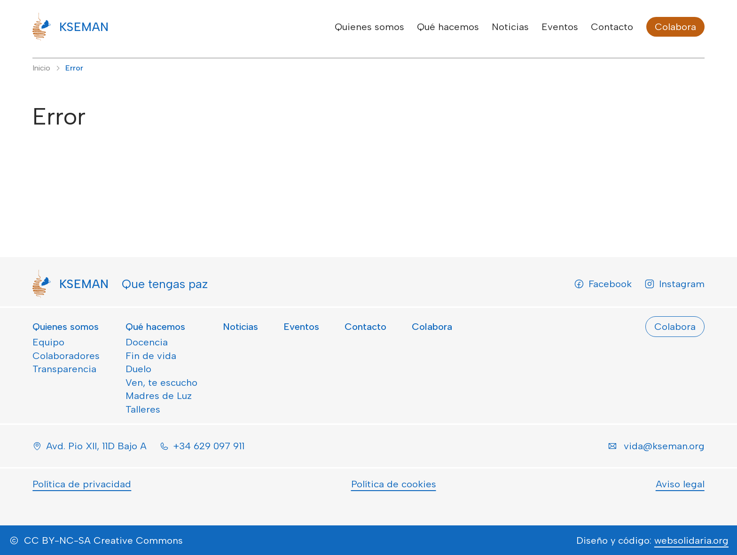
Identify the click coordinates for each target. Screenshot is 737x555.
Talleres (142, 409)
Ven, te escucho (161, 382)
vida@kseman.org (664, 446)
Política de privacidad (81, 484)
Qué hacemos (448, 26)
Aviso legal (680, 484)
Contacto (612, 26)
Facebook (603, 283)
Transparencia (64, 369)
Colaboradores (66, 355)
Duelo (138, 369)
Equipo (48, 342)
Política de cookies (393, 484)
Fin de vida (150, 355)
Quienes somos (369, 26)
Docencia (146, 342)
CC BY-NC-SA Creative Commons (103, 540)
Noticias (510, 26)
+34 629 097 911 (208, 446)
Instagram (674, 283)
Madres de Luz (158, 395)
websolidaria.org (691, 540)
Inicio (41, 67)
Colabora (675, 26)
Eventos (559, 26)
